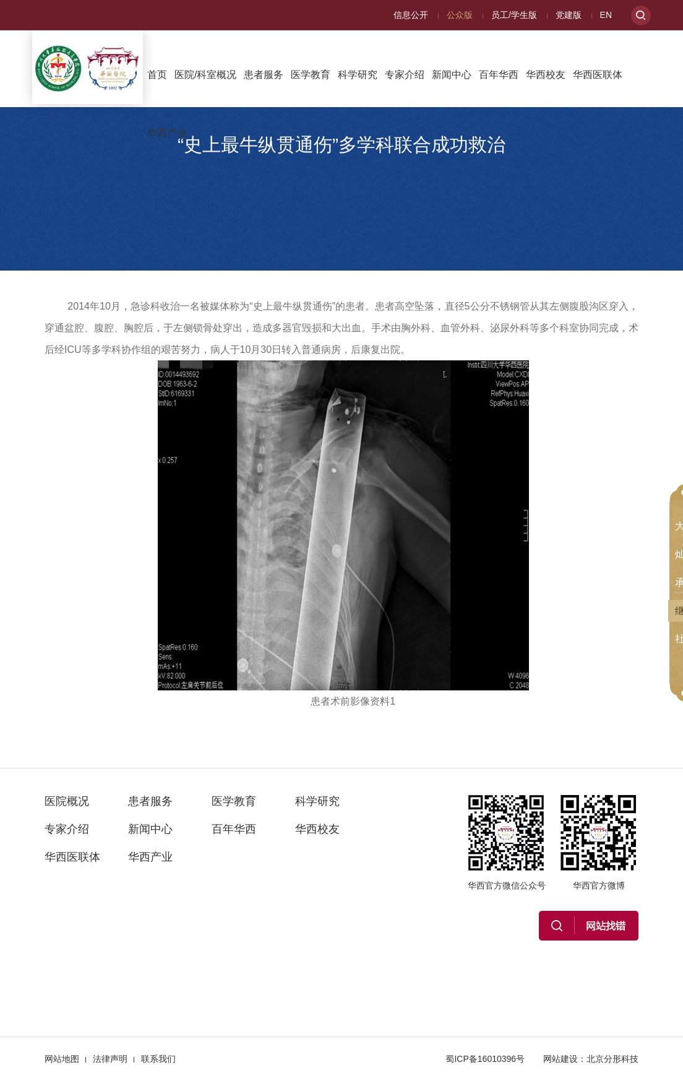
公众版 (460, 15)
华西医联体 (597, 74)
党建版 (569, 15)
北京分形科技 (612, 1059)
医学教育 (310, 74)
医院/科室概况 (205, 74)
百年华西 (498, 74)
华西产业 (167, 133)
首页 (157, 74)
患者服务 (263, 74)
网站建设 (560, 1059)
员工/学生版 (514, 15)
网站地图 (62, 1059)
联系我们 (158, 1059)
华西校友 (545, 74)
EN (606, 15)
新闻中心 (451, 74)
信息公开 (410, 15)
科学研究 (357, 74)
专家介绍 (404, 74)
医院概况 (67, 801)
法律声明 (110, 1059)
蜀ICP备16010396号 (485, 1059)
